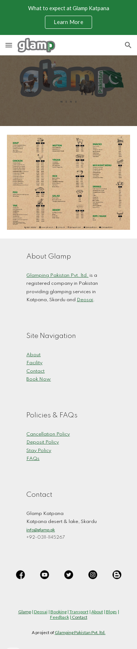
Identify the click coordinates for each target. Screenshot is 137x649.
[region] (68, 17)
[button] (9, 45)
